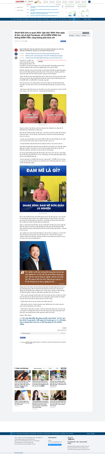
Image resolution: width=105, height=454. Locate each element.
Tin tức (77, 35)
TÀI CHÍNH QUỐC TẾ (54, 19)
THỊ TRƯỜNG (69, 19)
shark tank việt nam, (56, 342)
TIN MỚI (40, 61)
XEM (63, 368)
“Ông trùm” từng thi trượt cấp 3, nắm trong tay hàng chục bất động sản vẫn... (43, 53)
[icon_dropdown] (89, 2)
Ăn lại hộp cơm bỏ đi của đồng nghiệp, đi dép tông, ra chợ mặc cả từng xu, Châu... (44, 57)
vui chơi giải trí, (43, 342)
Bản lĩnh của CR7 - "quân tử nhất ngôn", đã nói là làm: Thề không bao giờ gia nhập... (44, 55)
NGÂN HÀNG (39, 19)
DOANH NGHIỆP (33, 19)
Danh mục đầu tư (19, 10)
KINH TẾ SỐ (64, 19)
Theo (43, 333)
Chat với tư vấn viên (54, 445)
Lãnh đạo (84, 35)
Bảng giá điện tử (19, 7)
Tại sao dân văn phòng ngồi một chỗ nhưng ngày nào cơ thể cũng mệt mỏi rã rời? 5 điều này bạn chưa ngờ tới (58, 403)
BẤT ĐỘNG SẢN (26, 19)
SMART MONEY (46, 19)
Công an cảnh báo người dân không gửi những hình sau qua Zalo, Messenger (22, 403)
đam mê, (27, 343)
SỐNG (74, 19)
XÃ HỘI (14, 19)
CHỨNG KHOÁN (19, 19)
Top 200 (92, 433)
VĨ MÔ (59, 19)
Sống (26, 41)
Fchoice (89, 19)
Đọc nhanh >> (58, 4)
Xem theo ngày (38, 368)
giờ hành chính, (29, 342)
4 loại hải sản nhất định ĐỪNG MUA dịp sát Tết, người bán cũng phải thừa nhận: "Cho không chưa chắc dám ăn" (58, 384)
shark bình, (63, 342)
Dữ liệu (85, 19)
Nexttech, (49, 342)
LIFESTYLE (78, 19)
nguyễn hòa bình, (36, 342)
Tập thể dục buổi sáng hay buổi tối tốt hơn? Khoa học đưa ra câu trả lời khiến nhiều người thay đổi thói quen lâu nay (40, 384)
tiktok (31, 343)
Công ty (72, 35)
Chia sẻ (63, 41)
